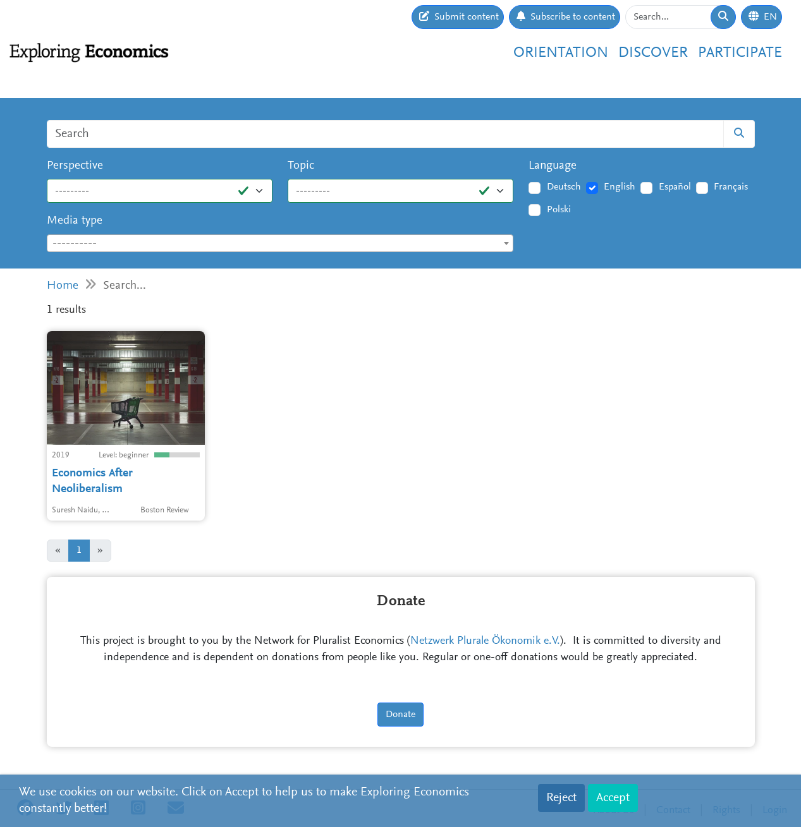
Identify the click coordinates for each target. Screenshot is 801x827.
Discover (653, 53)
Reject (561, 798)
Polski (559, 210)
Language (553, 166)
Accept (613, 798)
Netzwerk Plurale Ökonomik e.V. (485, 641)
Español (675, 187)
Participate (740, 53)
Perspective (75, 166)
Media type (74, 221)
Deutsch (564, 187)
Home (62, 286)
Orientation (560, 53)
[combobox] (280, 243)
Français (731, 187)
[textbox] (280, 244)
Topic (301, 166)
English (619, 187)
